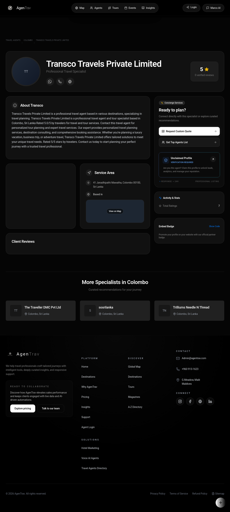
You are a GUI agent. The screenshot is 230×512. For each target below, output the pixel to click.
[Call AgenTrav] (200, 371)
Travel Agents (13, 40)
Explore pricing (23, 408)
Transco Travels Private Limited (52, 40)
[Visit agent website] (70, 82)
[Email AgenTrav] (200, 360)
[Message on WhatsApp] (50, 82)
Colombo (28, 40)
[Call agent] (60, 82)
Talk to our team (51, 408)
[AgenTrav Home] (23, 354)
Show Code (214, 226)
